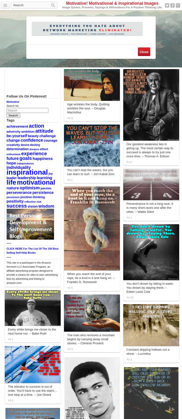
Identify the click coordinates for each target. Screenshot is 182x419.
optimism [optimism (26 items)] (30, 187)
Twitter (167, 5)
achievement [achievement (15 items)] (17, 126)
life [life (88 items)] (11, 182)
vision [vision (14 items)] (32, 206)
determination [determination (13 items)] (18, 149)
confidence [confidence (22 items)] (32, 140)
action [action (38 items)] (36, 126)
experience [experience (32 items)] (34, 153)
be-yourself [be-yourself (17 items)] (17, 136)
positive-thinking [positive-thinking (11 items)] (32, 197)
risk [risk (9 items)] (38, 201)
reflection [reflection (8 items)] (30, 201)
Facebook (172, 5)
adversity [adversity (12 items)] (14, 131)
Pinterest (178, 5)
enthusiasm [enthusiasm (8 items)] (14, 154)
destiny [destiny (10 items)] (35, 145)
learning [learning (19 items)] (44, 178)
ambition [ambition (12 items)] (28, 131)
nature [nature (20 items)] (13, 188)
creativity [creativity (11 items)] (13, 145)
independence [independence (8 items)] (25, 163)
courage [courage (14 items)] (50, 140)
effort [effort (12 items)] (44, 149)
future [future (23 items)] (13, 158)
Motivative (13, 101)
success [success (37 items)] (17, 206)
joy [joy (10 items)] (51, 173)
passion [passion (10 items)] (46, 188)
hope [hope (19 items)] (11, 163)
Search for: (13, 105)
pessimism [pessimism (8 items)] (13, 197)
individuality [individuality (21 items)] (19, 167)
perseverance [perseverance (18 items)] (19, 192)
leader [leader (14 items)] (12, 178)
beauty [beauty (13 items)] (33, 136)
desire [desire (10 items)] (25, 145)
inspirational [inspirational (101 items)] (27, 172)
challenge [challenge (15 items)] (47, 136)
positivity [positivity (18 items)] (15, 201)
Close (144, 52)
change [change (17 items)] (13, 140)
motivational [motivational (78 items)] (36, 182)
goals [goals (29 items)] (25, 158)
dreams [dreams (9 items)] (34, 149)
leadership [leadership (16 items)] (27, 178)
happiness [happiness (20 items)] (43, 158)
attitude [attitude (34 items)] (44, 131)
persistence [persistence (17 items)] (43, 192)
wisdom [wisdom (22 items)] (46, 206)
